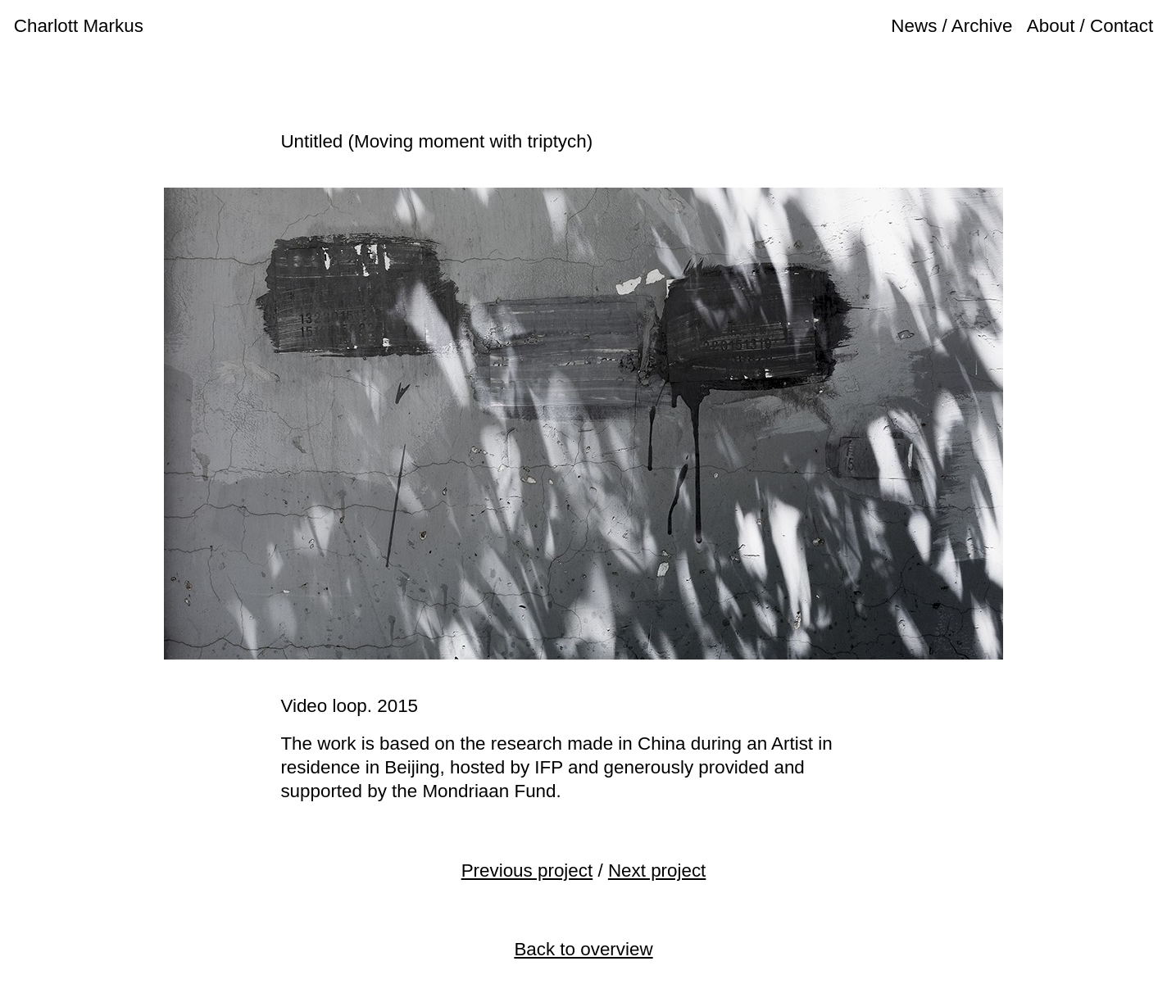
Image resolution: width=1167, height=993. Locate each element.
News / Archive (951, 26)
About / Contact (1090, 26)
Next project (657, 870)
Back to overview (583, 949)
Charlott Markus (78, 26)
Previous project (527, 870)
